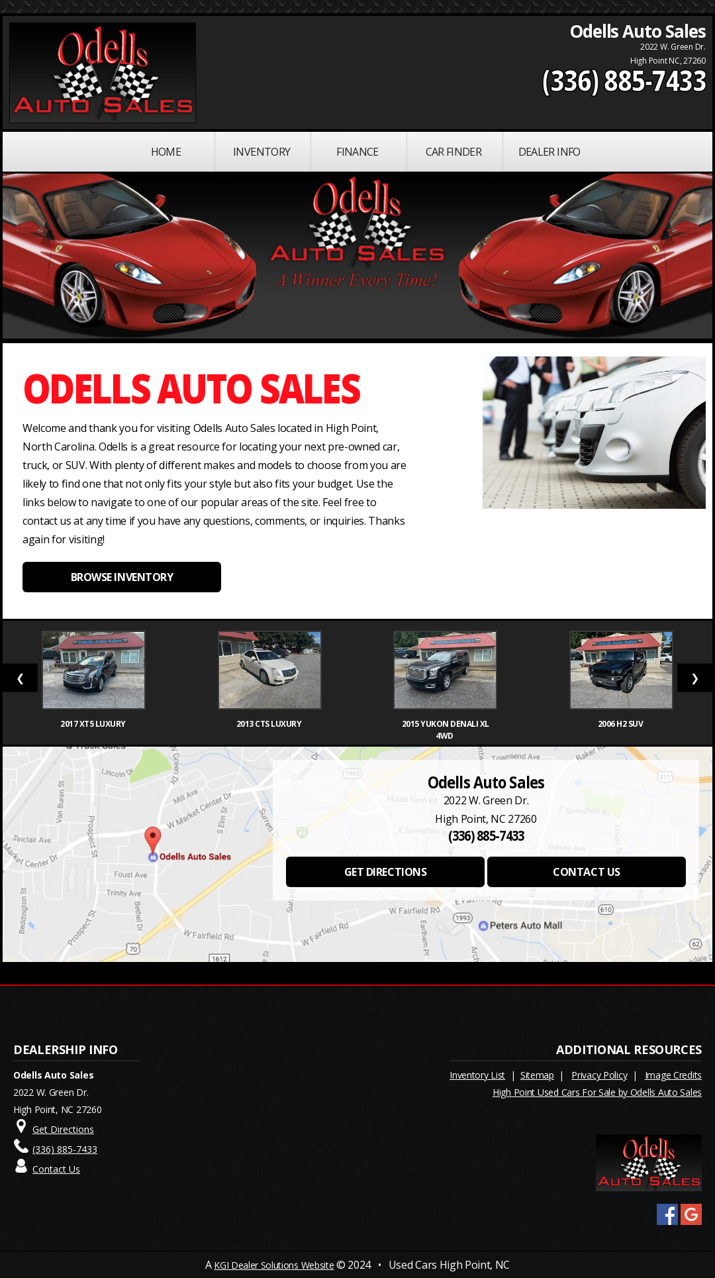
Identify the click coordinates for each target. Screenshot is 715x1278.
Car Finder (454, 151)
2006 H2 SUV (621, 723)
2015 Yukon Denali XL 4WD (445, 729)
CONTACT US (586, 872)
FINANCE (357, 151)
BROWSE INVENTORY (122, 577)
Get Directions (63, 1129)
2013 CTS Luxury (269, 723)
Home (166, 151)
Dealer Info (549, 151)
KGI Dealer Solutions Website (274, 1265)
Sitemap (537, 1075)
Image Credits (673, 1075)
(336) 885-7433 (624, 80)
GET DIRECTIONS (385, 872)
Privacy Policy (599, 1075)
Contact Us (56, 1169)
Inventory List (477, 1075)
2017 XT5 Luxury (93, 723)
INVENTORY (261, 151)
